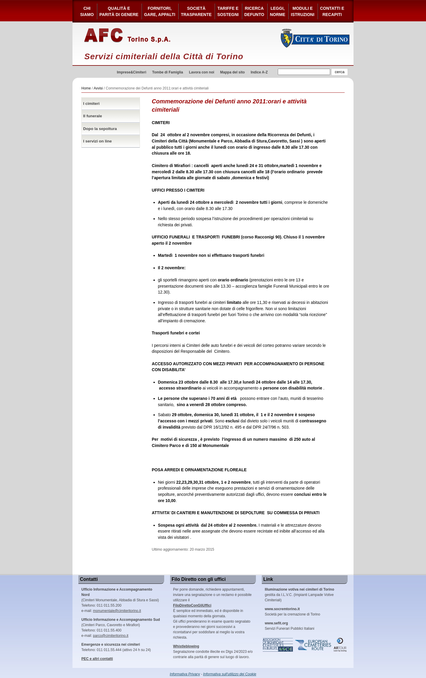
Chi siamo (87, 11)
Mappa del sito (232, 72)
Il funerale (92, 116)
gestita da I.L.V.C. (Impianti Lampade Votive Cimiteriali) (299, 594)
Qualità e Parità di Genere (118, 11)
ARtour (340, 645)
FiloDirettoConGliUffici (192, 605)
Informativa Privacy (185, 674)
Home (86, 88)
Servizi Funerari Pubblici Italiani (289, 626)
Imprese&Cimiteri (131, 72)
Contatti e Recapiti (332, 11)
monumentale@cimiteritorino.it (117, 611)
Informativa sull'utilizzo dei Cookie (229, 674)
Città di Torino (315, 38)
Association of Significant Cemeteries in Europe (278, 645)
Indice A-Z (259, 72)
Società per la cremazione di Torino (292, 611)
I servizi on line (97, 141)
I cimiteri (91, 103)
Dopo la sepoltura (100, 128)
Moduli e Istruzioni (302, 11)
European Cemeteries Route (313, 645)
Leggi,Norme (277, 11)
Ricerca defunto (254, 11)
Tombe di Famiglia (167, 72)
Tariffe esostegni (227, 11)
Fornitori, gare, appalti (159, 11)
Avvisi (98, 88)
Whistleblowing (186, 646)
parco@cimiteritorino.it (110, 636)
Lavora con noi (201, 72)
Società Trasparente (196, 11)
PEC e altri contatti (97, 659)
